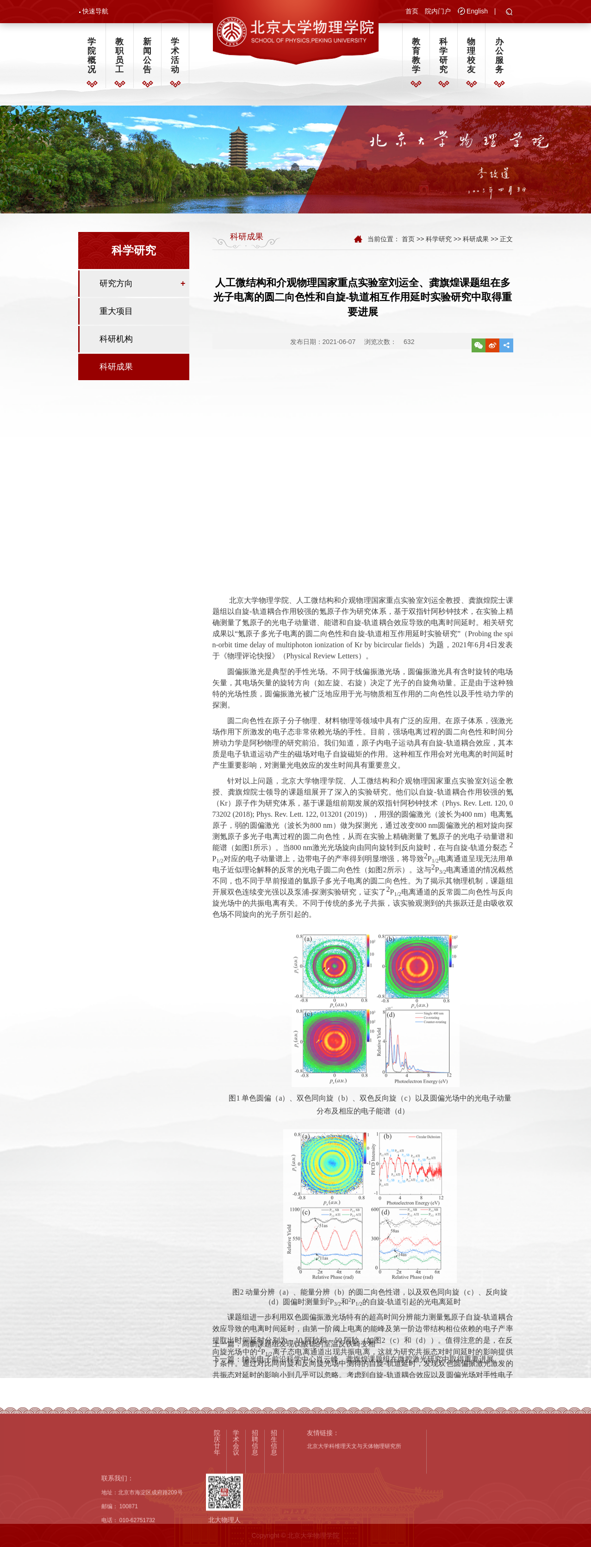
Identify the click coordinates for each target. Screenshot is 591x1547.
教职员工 (119, 56)
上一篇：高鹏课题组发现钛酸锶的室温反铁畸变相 (293, 1366)
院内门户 (438, 11)
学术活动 (175, 56)
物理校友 (471, 56)
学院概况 (91, 56)
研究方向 (116, 284)
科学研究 (443, 56)
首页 (411, 11)
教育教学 (416, 56)
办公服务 (499, 56)
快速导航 (95, 11)
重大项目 (116, 312)
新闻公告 (147, 56)
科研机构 (116, 340)
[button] (509, 12)
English (477, 11)
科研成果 (116, 368)
